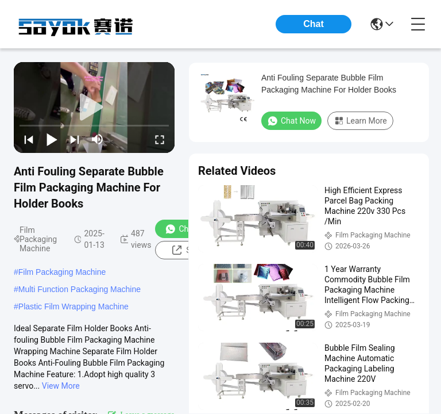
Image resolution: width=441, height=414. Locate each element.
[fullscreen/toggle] (159, 139)
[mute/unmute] (97, 139)
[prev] (28, 139)
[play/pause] (51, 139)
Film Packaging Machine (62, 272)
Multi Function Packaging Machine (79, 289)
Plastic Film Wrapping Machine (73, 306)
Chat (313, 24)
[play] (94, 107)
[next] (74, 139)
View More (61, 385)
